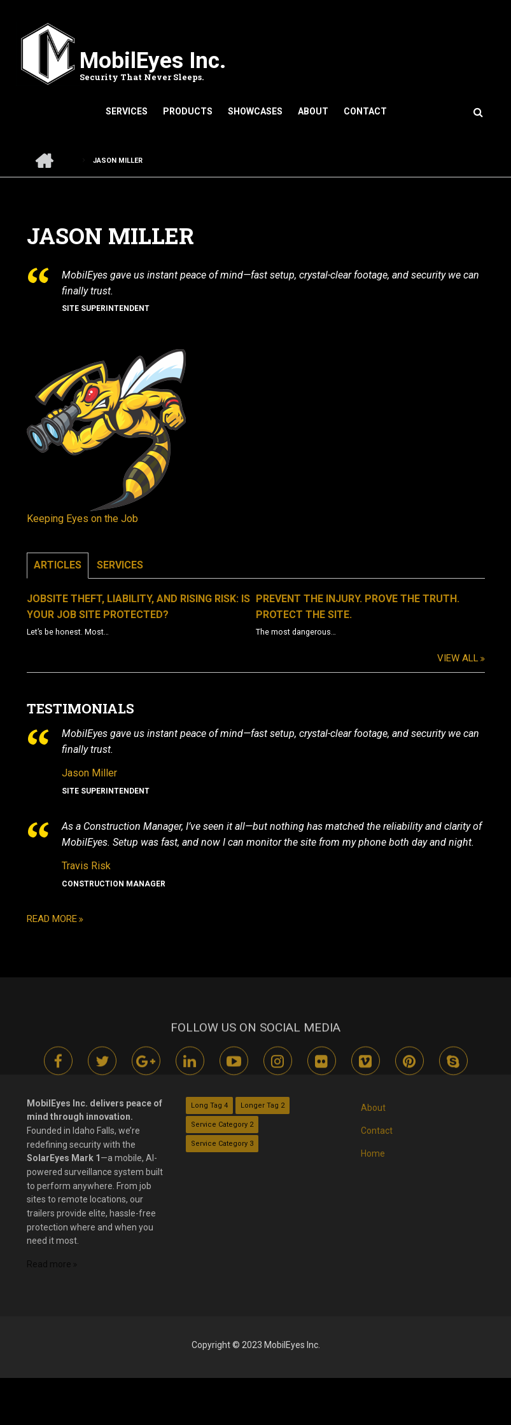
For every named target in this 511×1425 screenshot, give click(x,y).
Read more (72, 919)
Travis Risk (106, 866)
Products (188, 111)
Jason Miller (109, 773)
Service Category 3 (222, 1143)
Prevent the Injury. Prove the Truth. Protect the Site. (378, 607)
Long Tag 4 (209, 1105)
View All (478, 658)
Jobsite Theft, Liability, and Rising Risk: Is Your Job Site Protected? (158, 607)
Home (373, 1153)
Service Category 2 (222, 1124)
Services (127, 111)
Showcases (255, 111)
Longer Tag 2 (262, 1105)
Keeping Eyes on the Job (102, 519)
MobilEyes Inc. (153, 61)
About (313, 111)
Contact (365, 111)
